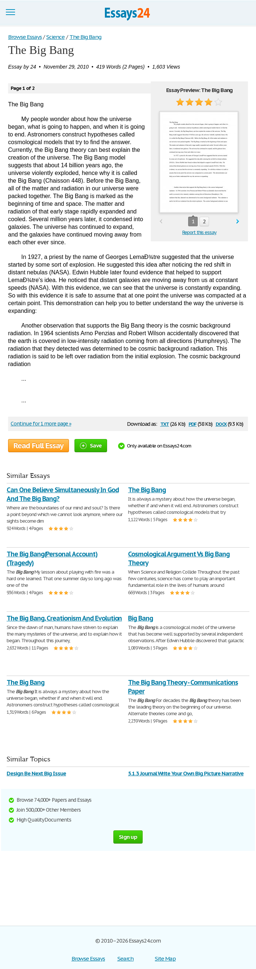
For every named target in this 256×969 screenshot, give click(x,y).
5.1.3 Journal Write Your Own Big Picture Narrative (186, 773)
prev (160, 221)
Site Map (165, 958)
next (237, 221)
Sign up (128, 836)
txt (164, 423)
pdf (193, 423)
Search (125, 958)
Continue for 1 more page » (41, 423)
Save (91, 445)
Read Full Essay (38, 445)
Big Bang (140, 618)
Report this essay (199, 232)
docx (221, 423)
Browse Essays (88, 958)
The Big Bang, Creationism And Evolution (64, 618)
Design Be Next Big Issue (36, 773)
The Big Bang (147, 490)
